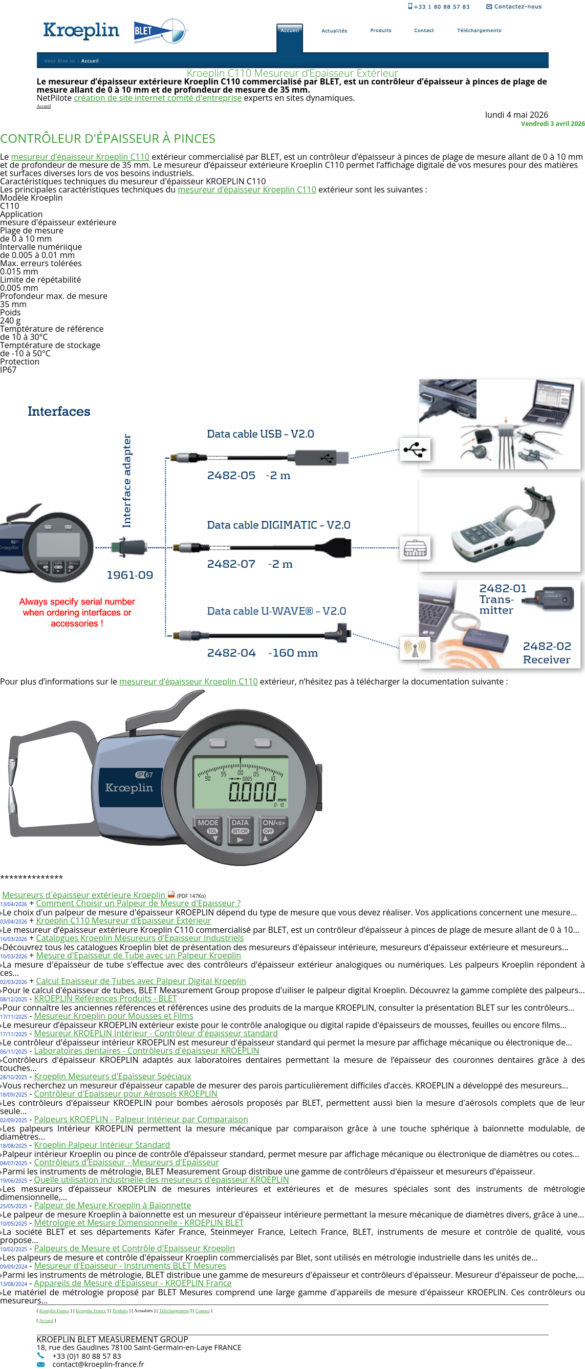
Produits (120, 1310)
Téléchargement (174, 1310)
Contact (203, 1310)
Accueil (46, 1320)
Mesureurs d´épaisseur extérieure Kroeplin (89, 895)
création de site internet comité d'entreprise (158, 97)
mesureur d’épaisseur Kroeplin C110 (80, 156)
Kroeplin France (54, 1310)
